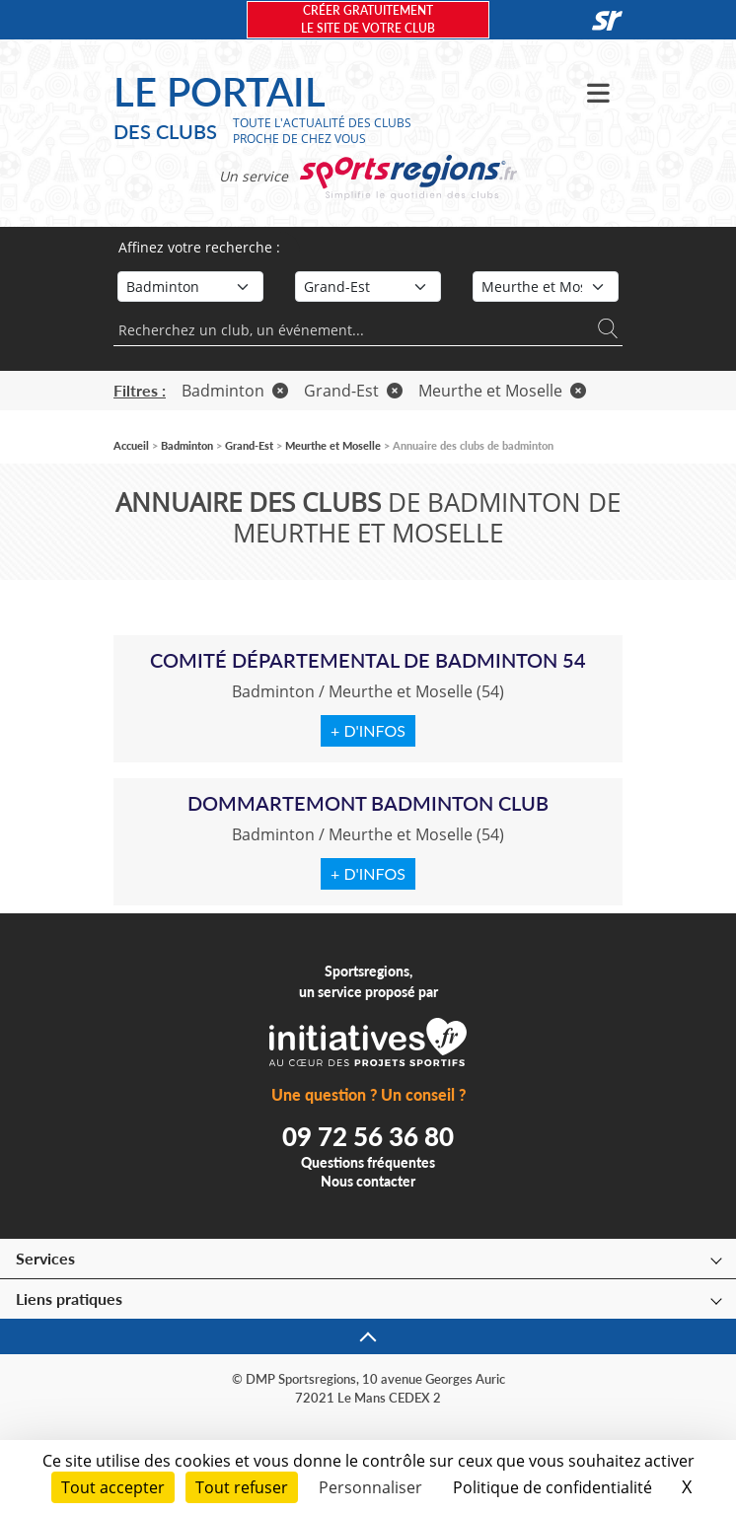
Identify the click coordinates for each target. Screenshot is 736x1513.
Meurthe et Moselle (502, 390)
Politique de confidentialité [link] (552, 1487)
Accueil (131, 445)
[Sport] (190, 286)
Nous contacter (368, 1181)
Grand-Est (353, 390)
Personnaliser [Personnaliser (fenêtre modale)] (370, 1487)
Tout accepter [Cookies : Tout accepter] (113, 1487)
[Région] (368, 286)
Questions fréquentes (368, 1162)
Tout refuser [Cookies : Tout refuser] (241, 1487)
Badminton (235, 390)
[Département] (546, 286)
